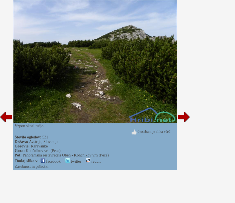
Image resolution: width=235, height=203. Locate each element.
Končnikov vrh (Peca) (43, 151)
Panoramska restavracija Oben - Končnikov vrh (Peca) (66, 155)
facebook (51, 161)
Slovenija (50, 142)
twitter (73, 161)
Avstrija (35, 142)
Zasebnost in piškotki (31, 166)
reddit (93, 161)
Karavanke (39, 146)
